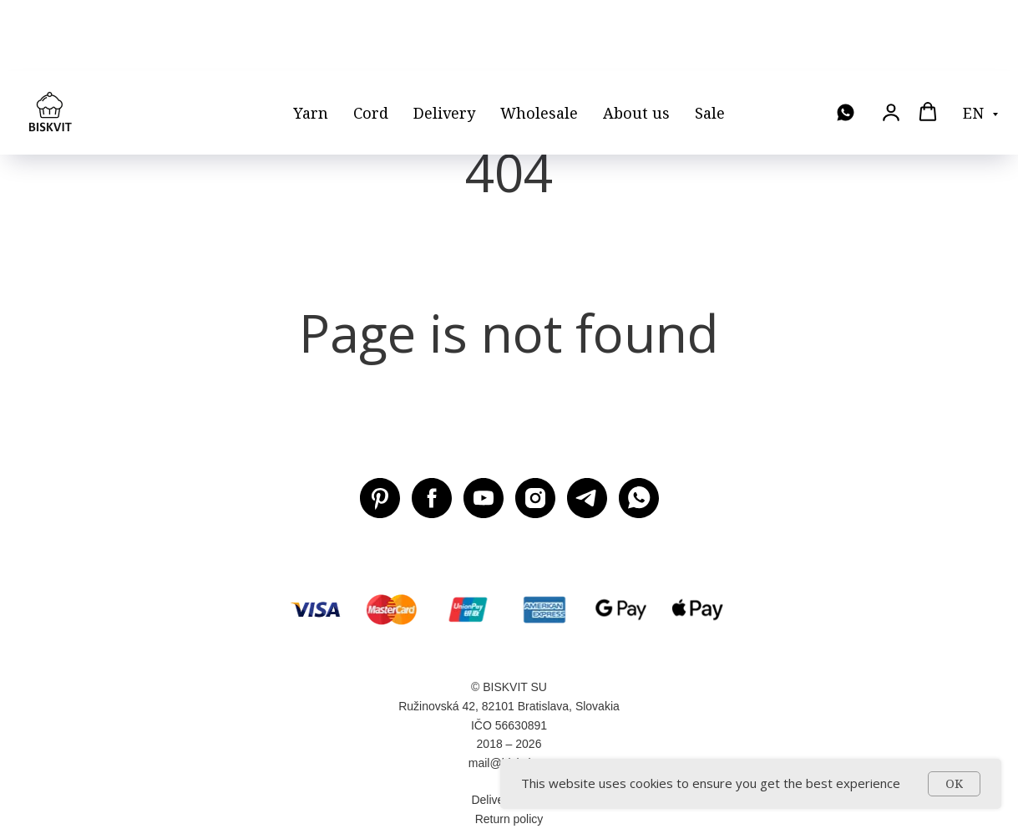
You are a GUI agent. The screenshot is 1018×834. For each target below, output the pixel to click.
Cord (370, 42)
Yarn (310, 42)
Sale (710, 42)
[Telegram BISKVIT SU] (587, 498)
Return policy (509, 819)
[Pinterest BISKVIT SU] (380, 498)
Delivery (444, 42)
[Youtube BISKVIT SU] (483, 498)
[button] (891, 41)
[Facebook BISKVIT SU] (432, 498)
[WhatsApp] (845, 42)
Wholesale (539, 42)
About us (636, 42)
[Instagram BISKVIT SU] (535, 498)
